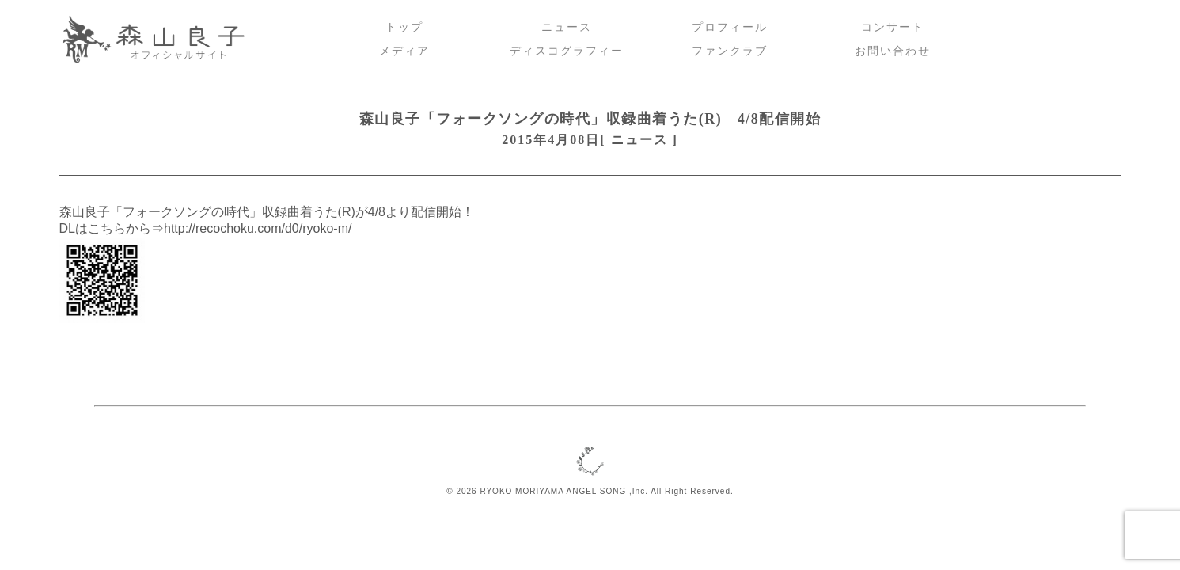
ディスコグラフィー (567, 51)
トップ (404, 27)
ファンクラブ (730, 51)
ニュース (566, 27)
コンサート (892, 27)
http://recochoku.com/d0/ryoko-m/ (257, 228)
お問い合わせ (893, 51)
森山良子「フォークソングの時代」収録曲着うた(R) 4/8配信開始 (590, 119)
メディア (404, 51)
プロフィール (730, 27)
